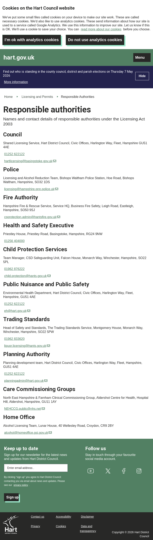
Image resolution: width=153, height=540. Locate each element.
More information (16, 81)
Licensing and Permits (37, 96)
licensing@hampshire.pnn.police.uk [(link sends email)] (31, 189)
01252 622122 (14, 154)
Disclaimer (87, 516)
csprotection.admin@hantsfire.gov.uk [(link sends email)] (32, 216)
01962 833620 (14, 338)
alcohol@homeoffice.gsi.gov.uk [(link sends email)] (28, 432)
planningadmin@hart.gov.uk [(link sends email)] (25, 380)
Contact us (37, 516)
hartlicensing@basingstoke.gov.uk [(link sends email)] (30, 161)
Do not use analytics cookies (96, 39)
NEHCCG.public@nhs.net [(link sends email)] (24, 408)
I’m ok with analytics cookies (32, 39)
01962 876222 (14, 268)
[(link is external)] (90, 470)
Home (8, 96)
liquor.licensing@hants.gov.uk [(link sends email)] (27, 345)
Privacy (35, 526)
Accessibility (63, 516)
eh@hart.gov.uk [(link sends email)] (17, 310)
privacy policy (21, 484)
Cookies (61, 526)
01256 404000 (14, 240)
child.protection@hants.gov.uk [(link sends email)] (27, 275)
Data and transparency (88, 528)
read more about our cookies (101, 29)
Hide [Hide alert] (142, 75)
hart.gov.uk (18, 57)
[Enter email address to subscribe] (36, 468)
